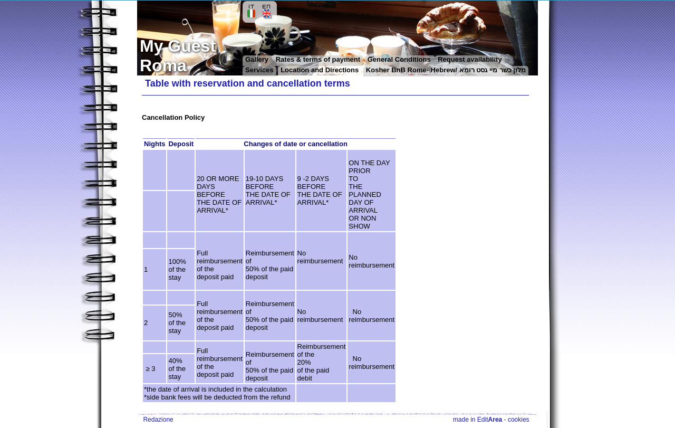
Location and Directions (320, 70)
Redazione (158, 419)
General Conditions (400, 59)
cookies (518, 419)
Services (259, 70)
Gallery (258, 59)
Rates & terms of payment (318, 59)
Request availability (470, 59)
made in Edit (477, 419)
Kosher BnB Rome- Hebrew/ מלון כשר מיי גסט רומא (446, 70)
